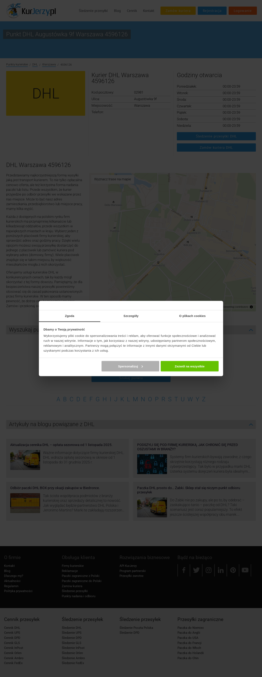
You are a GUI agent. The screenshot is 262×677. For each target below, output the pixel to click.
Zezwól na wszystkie (189, 366)
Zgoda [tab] (69, 316)
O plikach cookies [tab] (192, 316)
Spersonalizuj (130, 366)
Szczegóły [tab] (130, 316)
